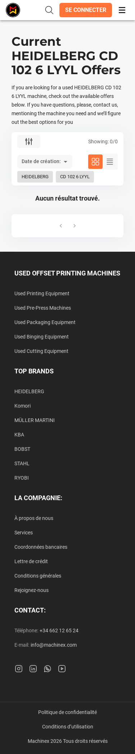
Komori (22, 406)
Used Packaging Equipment (45, 322)
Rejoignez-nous (31, 590)
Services (23, 532)
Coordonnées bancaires (40, 547)
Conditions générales (37, 576)
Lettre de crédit (31, 561)
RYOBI (21, 478)
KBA (19, 434)
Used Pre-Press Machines (42, 308)
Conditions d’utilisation (67, 727)
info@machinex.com (54, 645)
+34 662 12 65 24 (59, 630)
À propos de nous (33, 518)
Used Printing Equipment (41, 293)
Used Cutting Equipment (41, 351)
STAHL (22, 463)
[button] (85, 10)
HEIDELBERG (29, 391)
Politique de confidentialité (67, 712)
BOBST (22, 449)
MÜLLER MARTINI (34, 420)
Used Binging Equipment (41, 337)
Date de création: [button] (41, 161)
